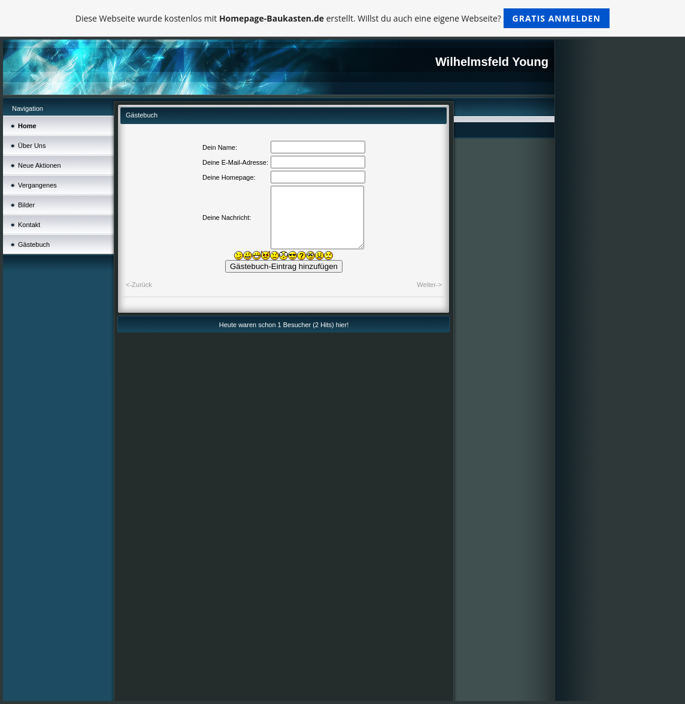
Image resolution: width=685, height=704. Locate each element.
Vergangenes (37, 185)
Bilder (26, 205)
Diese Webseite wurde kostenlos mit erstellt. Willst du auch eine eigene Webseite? (342, 18)
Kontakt (29, 224)
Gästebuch (34, 244)
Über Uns (32, 145)
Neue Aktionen (39, 165)
